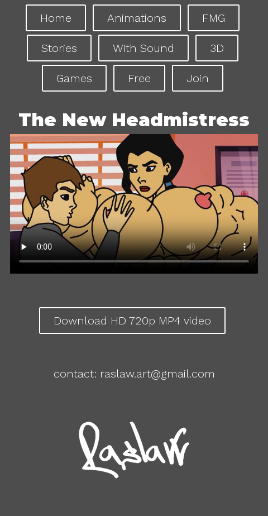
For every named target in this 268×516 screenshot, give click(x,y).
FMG (213, 18)
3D (217, 48)
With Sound (143, 48)
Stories (59, 48)
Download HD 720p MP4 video (132, 320)
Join (197, 78)
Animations (136, 18)
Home (55, 18)
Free (139, 78)
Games (74, 78)
